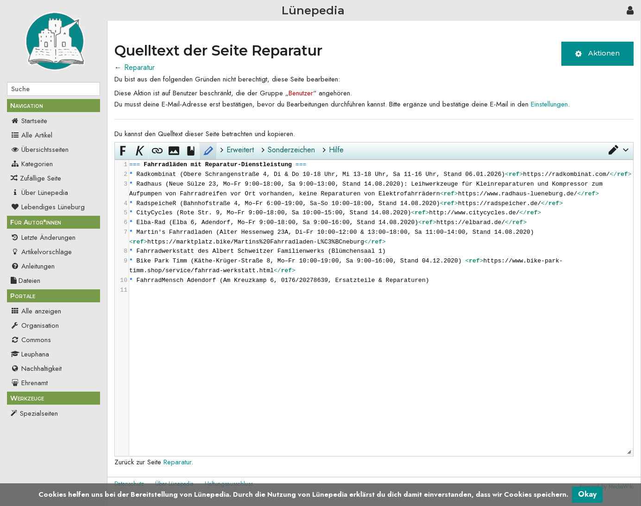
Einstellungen (549, 104)
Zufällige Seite (40, 178)
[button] (618, 150)
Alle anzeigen (36, 311)
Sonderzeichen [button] (291, 149)
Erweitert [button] (240, 149)
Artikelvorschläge (41, 252)
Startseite (29, 121)
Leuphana (30, 354)
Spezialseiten (39, 413)
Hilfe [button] (336, 149)
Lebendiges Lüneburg (48, 207)
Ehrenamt (29, 383)
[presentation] (381, 227)
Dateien (25, 280)
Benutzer (301, 93)
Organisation (35, 325)
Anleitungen (33, 266)
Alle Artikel (31, 135)
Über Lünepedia (39, 192)
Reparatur (139, 67)
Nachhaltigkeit (36, 368)
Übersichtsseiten (40, 149)
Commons (31, 340)
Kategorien (32, 164)
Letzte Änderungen (43, 237)
